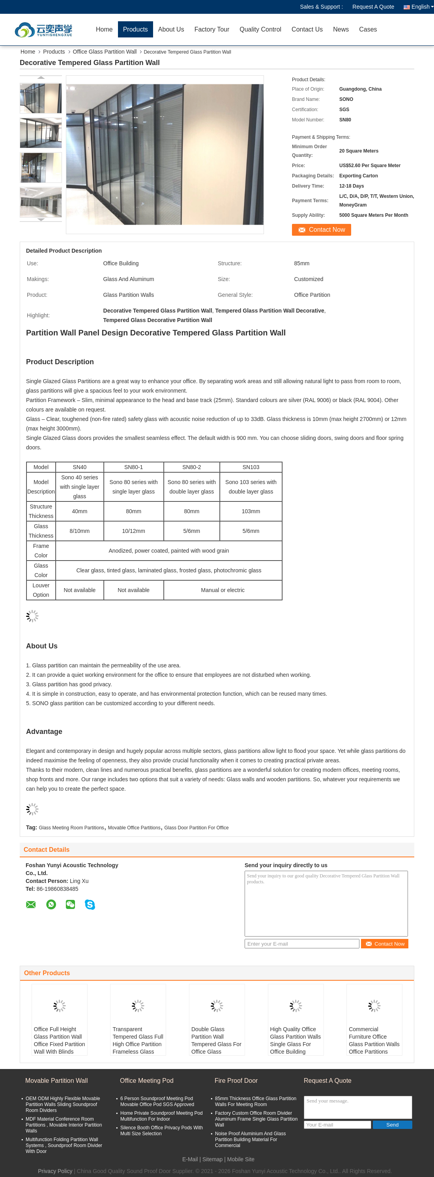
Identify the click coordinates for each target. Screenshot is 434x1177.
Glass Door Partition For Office (196, 828)
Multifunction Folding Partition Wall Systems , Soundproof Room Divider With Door (64, 1145)
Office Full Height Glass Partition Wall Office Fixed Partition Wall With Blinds (59, 1040)
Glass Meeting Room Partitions (71, 828)
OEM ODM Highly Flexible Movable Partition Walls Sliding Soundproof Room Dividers (63, 1104)
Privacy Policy (55, 1171)
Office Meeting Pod (147, 1080)
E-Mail (190, 1159)
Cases (368, 29)
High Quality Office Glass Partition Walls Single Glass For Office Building (295, 1040)
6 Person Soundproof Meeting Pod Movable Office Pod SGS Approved (157, 1101)
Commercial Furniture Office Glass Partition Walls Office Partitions (374, 1040)
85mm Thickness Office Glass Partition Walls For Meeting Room (255, 1101)
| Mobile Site (239, 1159)
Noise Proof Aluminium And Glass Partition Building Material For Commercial (250, 1139)
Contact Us (307, 29)
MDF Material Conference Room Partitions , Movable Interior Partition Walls (64, 1125)
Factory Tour (212, 29)
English (423, 7)
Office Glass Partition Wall (105, 51)
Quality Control (260, 29)
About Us (171, 29)
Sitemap (212, 1159)
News (341, 29)
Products (135, 29)
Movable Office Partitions (134, 828)
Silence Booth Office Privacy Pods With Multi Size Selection (161, 1130)
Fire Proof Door (236, 1080)
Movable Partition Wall (56, 1080)
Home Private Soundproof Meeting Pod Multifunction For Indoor (161, 1116)
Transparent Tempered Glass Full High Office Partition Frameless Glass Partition (137, 1044)
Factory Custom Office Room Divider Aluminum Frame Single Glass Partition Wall (256, 1119)
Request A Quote (373, 7)
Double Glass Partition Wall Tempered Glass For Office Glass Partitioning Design (216, 1044)
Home (104, 29)
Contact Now (327, 229)
